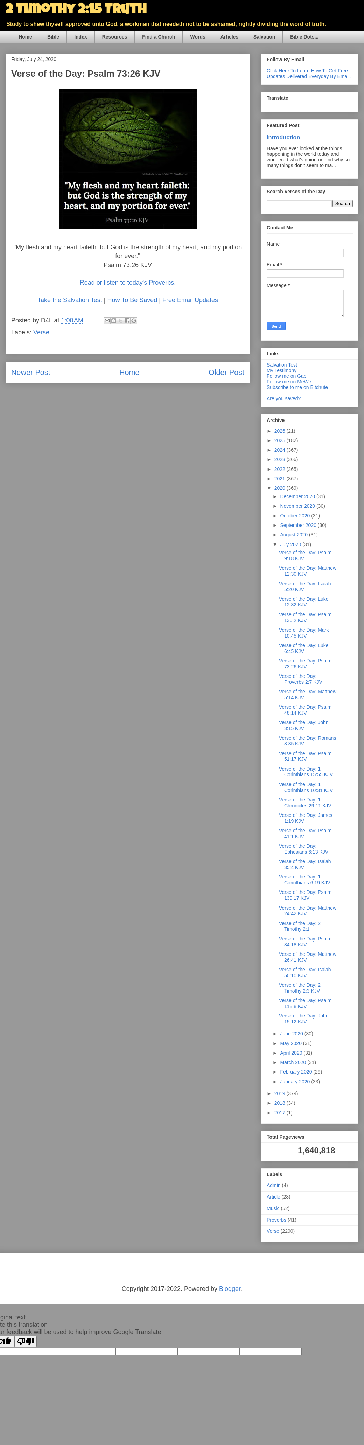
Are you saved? (284, 398)
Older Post (226, 372)
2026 (280, 431)
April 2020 (291, 1053)
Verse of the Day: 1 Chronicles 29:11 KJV (305, 802)
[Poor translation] (25, 1341)
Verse (41, 332)
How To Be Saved (132, 300)
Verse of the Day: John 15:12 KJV (304, 1018)
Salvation (264, 37)
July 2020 (291, 544)
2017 (280, 1113)
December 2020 (298, 496)
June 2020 (292, 1033)
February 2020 (296, 1072)
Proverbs (276, 1220)
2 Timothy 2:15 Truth (76, 11)
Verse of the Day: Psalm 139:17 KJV (305, 895)
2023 (280, 459)
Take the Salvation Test (69, 300)
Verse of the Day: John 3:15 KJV (304, 725)
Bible (53, 37)
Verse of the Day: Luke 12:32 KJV (304, 602)
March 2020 (293, 1062)
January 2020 (295, 1081)
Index (80, 37)
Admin (274, 1185)
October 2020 (295, 516)
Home (25, 37)
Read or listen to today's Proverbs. (128, 282)
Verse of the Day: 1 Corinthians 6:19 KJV (304, 879)
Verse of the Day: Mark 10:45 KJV (304, 633)
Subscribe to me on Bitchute (297, 387)
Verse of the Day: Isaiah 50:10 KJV (305, 972)
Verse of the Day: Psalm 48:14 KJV (305, 710)
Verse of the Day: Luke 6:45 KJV (304, 648)
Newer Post (30, 372)
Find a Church (158, 37)
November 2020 (298, 506)
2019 (280, 1093)
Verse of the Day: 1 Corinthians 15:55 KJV (306, 772)
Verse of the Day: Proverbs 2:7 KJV (300, 679)
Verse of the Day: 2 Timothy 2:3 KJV (300, 988)
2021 (280, 478)
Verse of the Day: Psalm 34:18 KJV (305, 941)
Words (197, 37)
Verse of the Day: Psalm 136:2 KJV (305, 617)
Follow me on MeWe (289, 381)
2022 (280, 469)
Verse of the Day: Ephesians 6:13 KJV (303, 849)
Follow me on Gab (287, 376)
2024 (280, 450)
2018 (280, 1103)
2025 (280, 440)
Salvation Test (282, 365)
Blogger (229, 1288)
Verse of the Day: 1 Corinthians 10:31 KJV (306, 787)
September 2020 (298, 525)
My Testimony (281, 370)
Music (273, 1208)
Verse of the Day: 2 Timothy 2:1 (300, 926)
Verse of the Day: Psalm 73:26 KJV (305, 663)
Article (273, 1197)
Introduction (283, 137)
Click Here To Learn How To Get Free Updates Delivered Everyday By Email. (309, 73)
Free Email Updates (190, 300)
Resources (114, 37)
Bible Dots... (304, 37)
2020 (280, 488)
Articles (229, 37)
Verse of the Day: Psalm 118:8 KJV (305, 1003)
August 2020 (294, 534)
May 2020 (291, 1043)
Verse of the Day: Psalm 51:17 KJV (305, 756)
